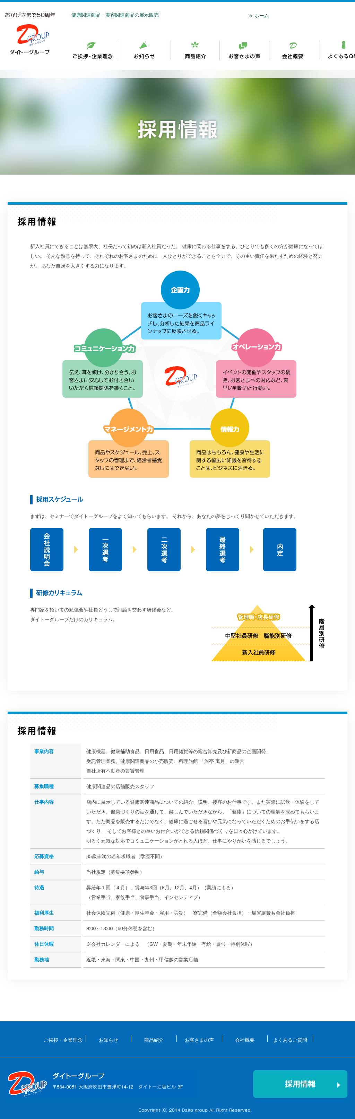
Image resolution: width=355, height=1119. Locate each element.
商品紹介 (244, 51)
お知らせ (195, 51)
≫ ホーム (258, 15)
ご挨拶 (145, 51)
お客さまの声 (199, 1039)
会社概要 (294, 51)
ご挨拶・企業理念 (96, 51)
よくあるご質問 (290, 1039)
